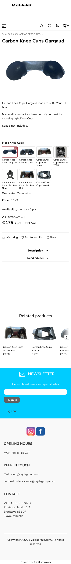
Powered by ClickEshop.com (35, 562)
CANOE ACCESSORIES (28, 34)
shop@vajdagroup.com (24, 474)
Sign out (11, 411)
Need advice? (35, 258)
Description (35, 250)
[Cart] (66, 25)
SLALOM (7, 34)
